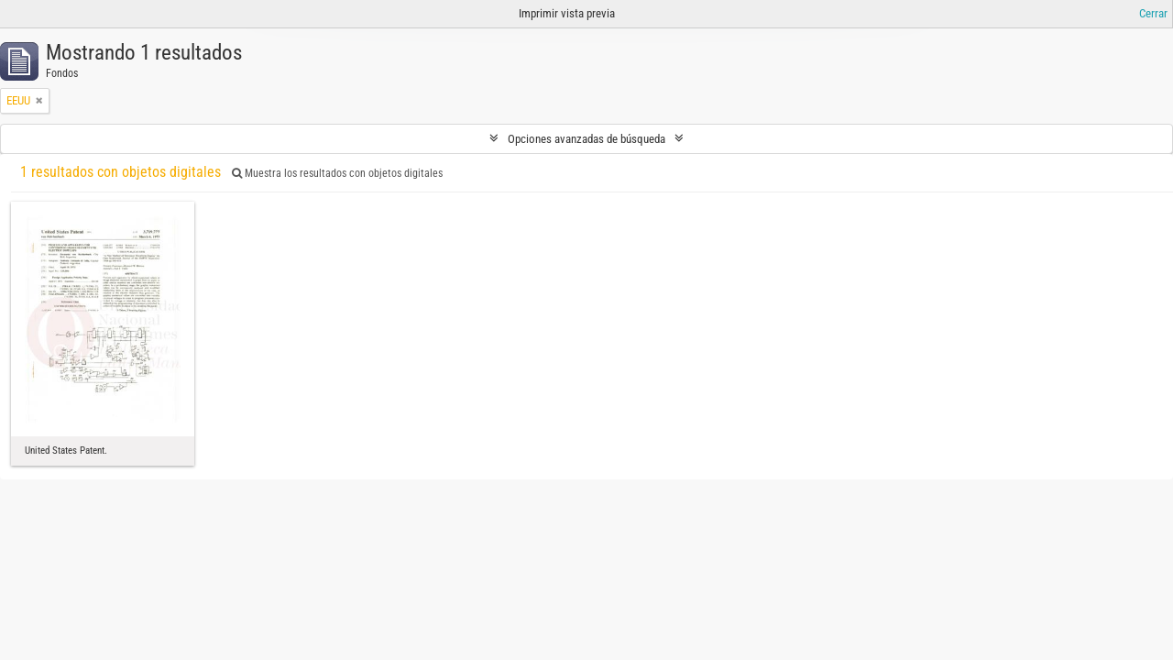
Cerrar (1153, 13)
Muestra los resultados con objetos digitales (337, 173)
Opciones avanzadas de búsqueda (586, 139)
